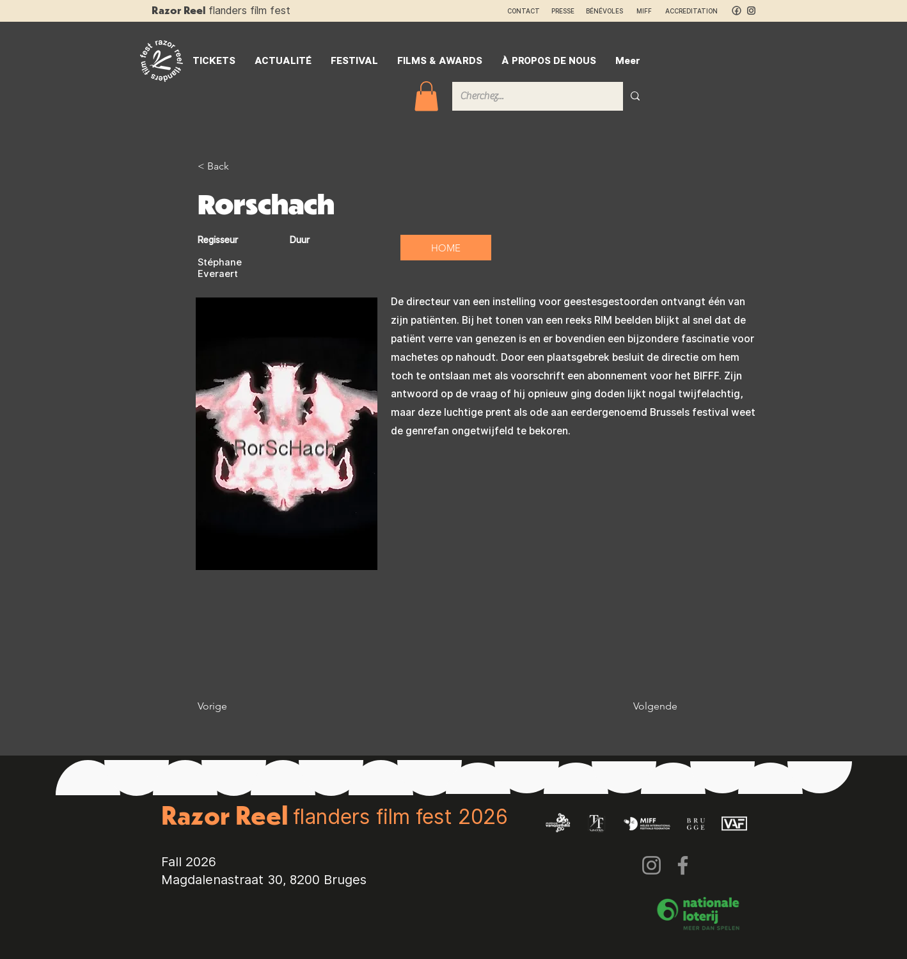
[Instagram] (651, 865)
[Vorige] (239, 706)
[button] (426, 96)
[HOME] (445, 247)
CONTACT (523, 11)
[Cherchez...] (528, 96)
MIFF (649, 11)
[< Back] (239, 166)
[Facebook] (682, 865)
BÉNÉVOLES (604, 11)
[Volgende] (645, 706)
